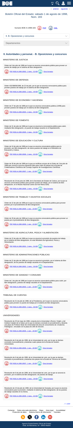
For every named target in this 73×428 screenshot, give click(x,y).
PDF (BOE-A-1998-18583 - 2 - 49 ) (24, 91)
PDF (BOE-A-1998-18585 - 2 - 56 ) (24, 132)
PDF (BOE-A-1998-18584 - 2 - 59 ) (24, 112)
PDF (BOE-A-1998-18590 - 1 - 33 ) (23, 224)
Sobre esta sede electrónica (27, 410)
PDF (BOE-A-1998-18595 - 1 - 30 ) (23, 331)
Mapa (41, 410)
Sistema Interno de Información (40, 412)
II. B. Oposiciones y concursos (20, 36)
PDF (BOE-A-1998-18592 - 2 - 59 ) (24, 266)
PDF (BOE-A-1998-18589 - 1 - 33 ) (23, 209)
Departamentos (13, 43)
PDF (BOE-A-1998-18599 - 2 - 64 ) (24, 396)
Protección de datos (20, 412)
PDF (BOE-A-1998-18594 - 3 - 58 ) (24, 307)
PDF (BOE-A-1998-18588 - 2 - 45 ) (24, 188)
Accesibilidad (60, 410)
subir (68, 404)
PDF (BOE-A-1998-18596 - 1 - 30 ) (23, 348)
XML (56, 28)
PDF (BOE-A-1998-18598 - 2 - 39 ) (24, 379)
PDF (44, 28)
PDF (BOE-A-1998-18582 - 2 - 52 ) (24, 71)
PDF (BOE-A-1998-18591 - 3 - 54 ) (24, 246)
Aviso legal (49, 410)
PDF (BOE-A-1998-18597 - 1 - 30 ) (23, 363)
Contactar (11, 410)
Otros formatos (48, 71)
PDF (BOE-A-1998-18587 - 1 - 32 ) (23, 171)
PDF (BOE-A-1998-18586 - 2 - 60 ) (24, 154)
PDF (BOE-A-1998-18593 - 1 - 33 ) (23, 287)
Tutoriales (57, 412)
